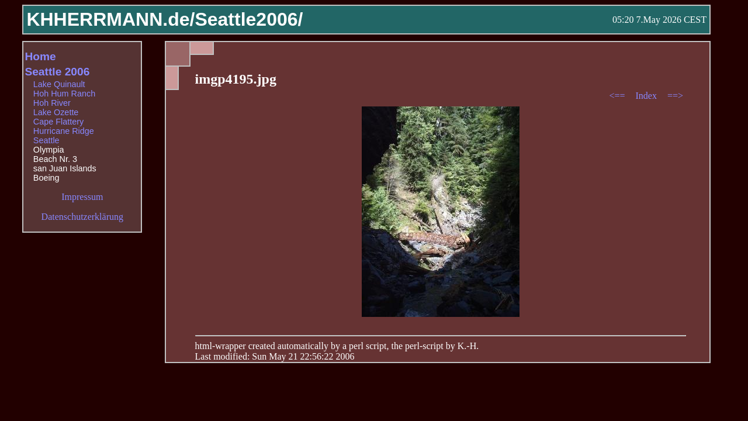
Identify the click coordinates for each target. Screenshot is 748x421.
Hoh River (52, 103)
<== (618, 96)
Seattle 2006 (57, 71)
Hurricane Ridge (63, 131)
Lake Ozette (56, 112)
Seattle (46, 140)
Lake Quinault (59, 84)
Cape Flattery (58, 121)
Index (647, 96)
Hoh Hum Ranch (64, 93)
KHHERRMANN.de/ (110, 19)
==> (675, 96)
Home (40, 56)
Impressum (82, 197)
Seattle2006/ (249, 19)
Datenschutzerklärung (82, 217)
